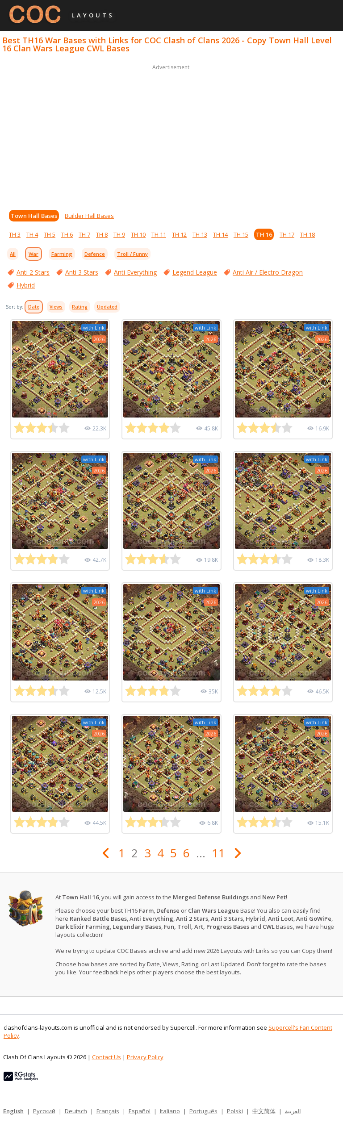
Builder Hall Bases (89, 216)
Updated (107, 307)
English (13, 1111)
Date (33, 307)
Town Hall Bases (34, 216)
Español (140, 1111)
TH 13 (199, 234)
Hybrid (26, 285)
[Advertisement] (171, 134)
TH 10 (138, 234)
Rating (80, 307)
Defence (94, 254)
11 (218, 853)
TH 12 (179, 234)
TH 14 (220, 234)
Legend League (194, 272)
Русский (44, 1111)
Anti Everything (135, 272)
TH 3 (15, 234)
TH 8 (102, 234)
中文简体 (264, 1111)
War (33, 254)
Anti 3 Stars (81, 272)
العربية (293, 1111)
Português (203, 1111)
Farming (61, 254)
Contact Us (106, 1057)
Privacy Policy (145, 1057)
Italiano (170, 1111)
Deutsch (76, 1111)
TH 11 (158, 234)
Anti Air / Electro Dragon (268, 272)
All (13, 254)
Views (56, 307)
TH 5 (49, 234)
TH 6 (67, 234)
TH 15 (241, 234)
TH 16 (264, 234)
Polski (235, 1111)
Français (107, 1111)
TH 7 (84, 234)
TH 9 (119, 234)
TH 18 (307, 234)
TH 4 (32, 234)
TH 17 (287, 234)
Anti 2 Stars (33, 272)
